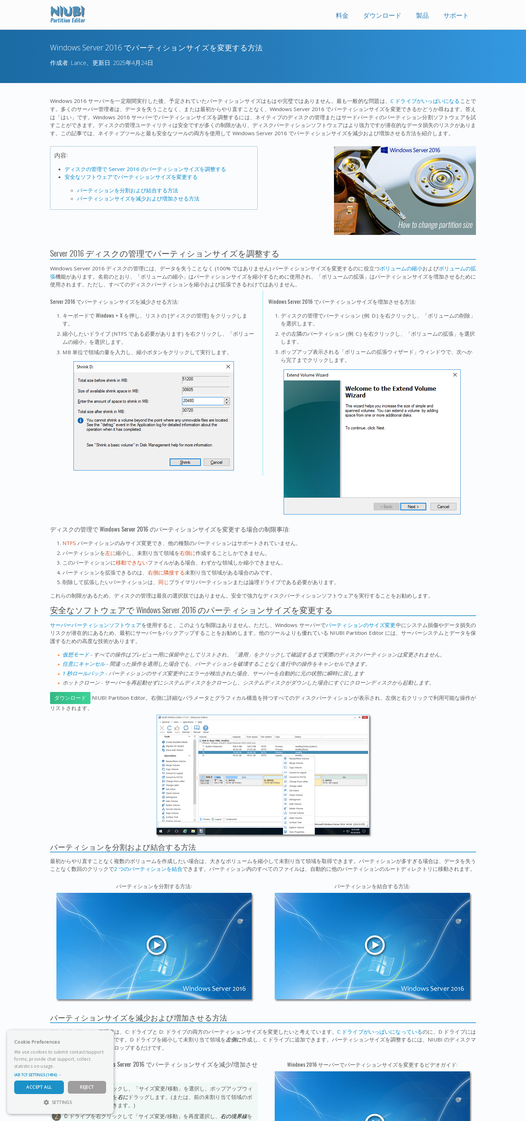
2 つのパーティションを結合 (148, 868)
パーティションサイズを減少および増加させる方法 (138, 198)
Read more (67, 1066)
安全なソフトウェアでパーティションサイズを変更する (131, 176)
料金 (342, 15)
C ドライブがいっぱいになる (425, 100)
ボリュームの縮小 (401, 268)
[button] (60, 1074)
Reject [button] (87, 1087)
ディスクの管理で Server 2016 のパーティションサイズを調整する (145, 168)
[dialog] (60, 1072)
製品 (422, 15)
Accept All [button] (38, 1087)
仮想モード (75, 654)
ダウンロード (382, 15)
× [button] (105, 1037)
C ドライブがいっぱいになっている (379, 1031)
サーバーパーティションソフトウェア (95, 624)
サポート (456, 15)
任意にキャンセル (83, 663)
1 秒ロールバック (83, 673)
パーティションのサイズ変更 (360, 624)
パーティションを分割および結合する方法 (127, 190)
